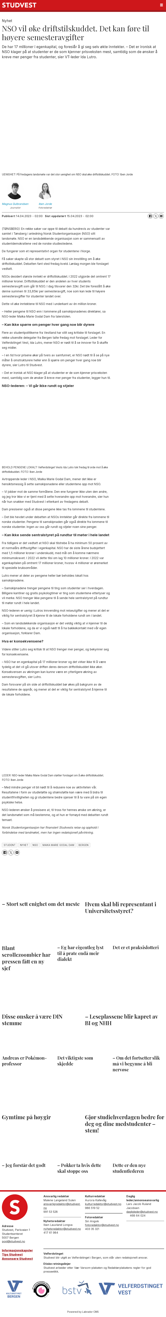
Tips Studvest (12, 1254)
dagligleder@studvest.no (142, 1211)
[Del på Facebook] (150, 216)
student (10, 845)
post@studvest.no (13, 1241)
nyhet (24, 845)
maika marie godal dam (58, 845)
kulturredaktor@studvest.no (103, 1204)
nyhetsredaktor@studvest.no (62, 1229)
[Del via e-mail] (161, 216)
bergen (83, 845)
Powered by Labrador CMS (83, 1311)
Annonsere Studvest (17, 1258)
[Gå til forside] (19, 5)
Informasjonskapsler (17, 1250)
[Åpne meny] (161, 5)
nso (35, 845)
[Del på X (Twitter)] (155, 216)
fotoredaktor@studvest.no (102, 1225)
